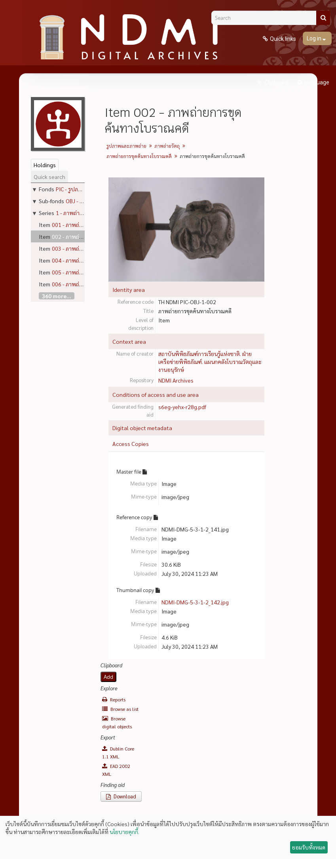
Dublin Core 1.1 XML (118, 752)
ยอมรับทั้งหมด (308, 847)
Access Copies (130, 443)
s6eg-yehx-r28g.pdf (182, 406)
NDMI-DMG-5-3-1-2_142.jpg (195, 602)
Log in (315, 38)
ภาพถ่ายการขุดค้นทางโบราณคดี (139, 156)
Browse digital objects (117, 722)
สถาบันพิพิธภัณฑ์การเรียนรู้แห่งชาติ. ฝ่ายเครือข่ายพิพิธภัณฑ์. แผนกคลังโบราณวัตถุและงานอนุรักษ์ (210, 361)
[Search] (266, 18)
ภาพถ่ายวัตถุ (167, 146)
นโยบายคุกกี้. (124, 831)
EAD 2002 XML (116, 770)
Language (316, 82)
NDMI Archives (176, 380)
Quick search (49, 176)
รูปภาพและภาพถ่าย (126, 146)
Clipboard (276, 82)
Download (121, 796)
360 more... (56, 295)
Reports (113, 699)
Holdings (45, 164)
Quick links (283, 39)
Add (108, 676)
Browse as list (120, 709)
